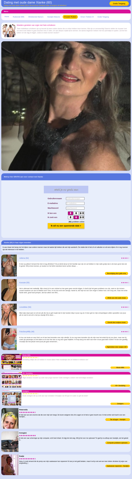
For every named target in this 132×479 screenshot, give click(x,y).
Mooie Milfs (120, 367)
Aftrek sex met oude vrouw (116, 298)
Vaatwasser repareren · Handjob (118, 466)
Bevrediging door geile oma (116, 273)
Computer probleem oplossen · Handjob (117, 443)
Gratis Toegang (119, 3)
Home (7, 17)
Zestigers (120, 404)
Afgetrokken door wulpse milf (116, 347)
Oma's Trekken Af (87, 17)
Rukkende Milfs (18, 17)
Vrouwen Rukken (70, 17)
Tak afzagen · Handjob (117, 419)
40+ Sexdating (120, 386)
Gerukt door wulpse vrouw (116, 322)
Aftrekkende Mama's (35, 17)
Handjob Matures (53, 17)
